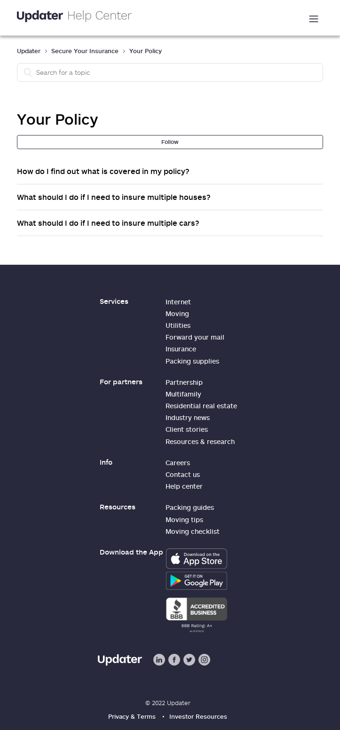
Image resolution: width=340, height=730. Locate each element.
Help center (184, 486)
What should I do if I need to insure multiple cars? (108, 223)
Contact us (183, 474)
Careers (178, 463)
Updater (28, 51)
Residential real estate (201, 406)
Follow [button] (170, 141)
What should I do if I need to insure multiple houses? (114, 197)
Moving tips (184, 520)
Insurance (181, 349)
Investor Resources (198, 716)
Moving (177, 313)
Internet (178, 302)
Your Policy (145, 51)
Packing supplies (192, 361)
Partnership (184, 382)
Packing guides (190, 507)
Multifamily (183, 394)
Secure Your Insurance (85, 51)
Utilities (178, 325)
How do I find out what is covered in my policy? (103, 171)
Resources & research (200, 441)
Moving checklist (193, 531)
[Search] (170, 72)
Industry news (188, 417)
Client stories (187, 429)
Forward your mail (195, 337)
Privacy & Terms (132, 716)
